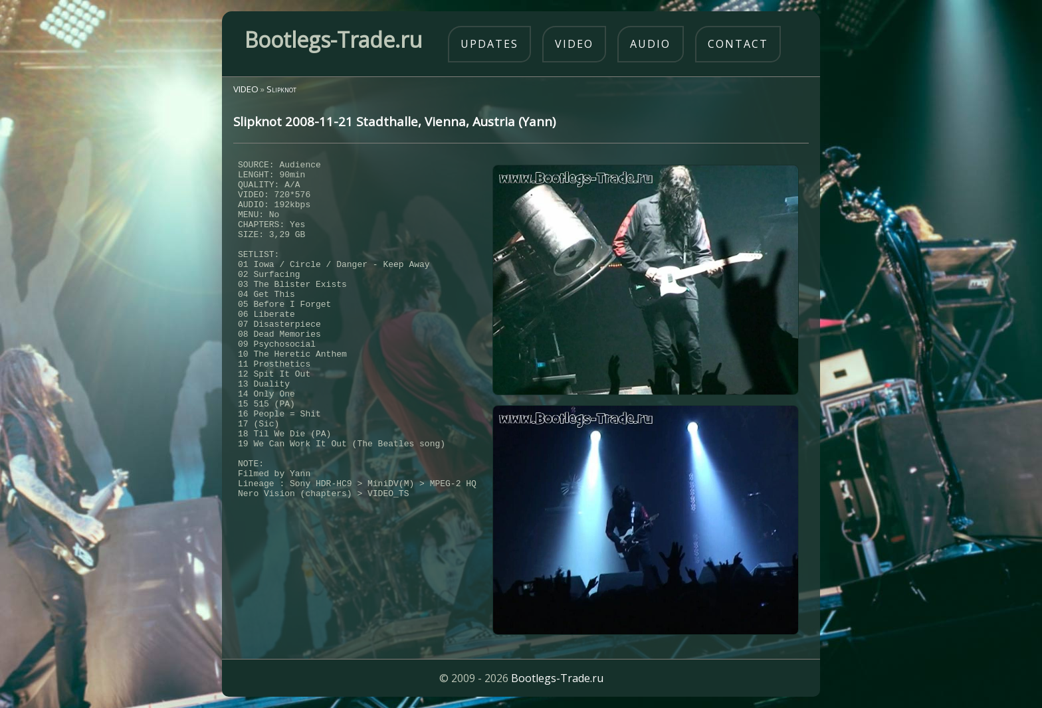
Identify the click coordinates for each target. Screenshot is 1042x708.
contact (738, 44)
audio (650, 44)
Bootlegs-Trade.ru (557, 678)
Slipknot (281, 89)
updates (489, 44)
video (574, 44)
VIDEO (246, 89)
